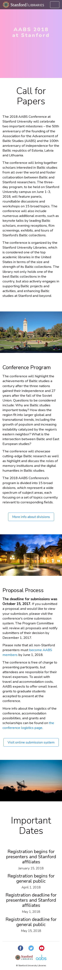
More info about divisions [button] (31, 517)
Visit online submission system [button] (31, 742)
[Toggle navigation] (54, 4)
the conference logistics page (28, 725)
